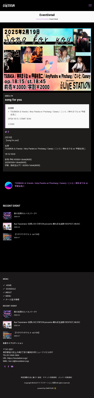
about (7, 292)
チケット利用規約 (50, 377)
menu (7, 296)
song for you (13, 99)
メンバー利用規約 (65, 377)
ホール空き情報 (11, 299)
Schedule (45, 19)
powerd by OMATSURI (47, 388)
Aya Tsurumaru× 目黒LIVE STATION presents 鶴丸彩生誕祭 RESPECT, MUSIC (47, 224)
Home (38, 19)
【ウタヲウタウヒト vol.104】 (27, 234)
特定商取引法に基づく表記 (31, 377)
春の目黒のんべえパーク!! (25, 213)
